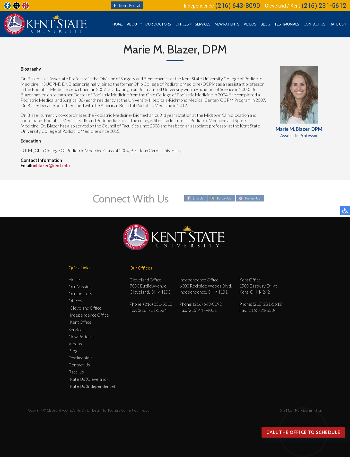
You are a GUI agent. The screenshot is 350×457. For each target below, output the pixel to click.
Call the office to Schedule (303, 432)
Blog (265, 24)
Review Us (252, 198)
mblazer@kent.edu (51, 165)
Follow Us (224, 198)
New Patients (227, 24)
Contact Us (314, 24)
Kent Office (80, 322)
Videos (250, 24)
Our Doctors (158, 24)
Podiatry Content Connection (129, 410)
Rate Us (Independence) (92, 386)
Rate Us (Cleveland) (89, 379)
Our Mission (80, 286)
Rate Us (337, 24)
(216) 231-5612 (323, 5)
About (133, 24)
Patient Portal (127, 5)
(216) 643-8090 (237, 5)
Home (118, 24)
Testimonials (286, 24)
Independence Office (89, 315)
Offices (182, 24)
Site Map (286, 410)
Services (202, 24)
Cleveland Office (86, 308)
